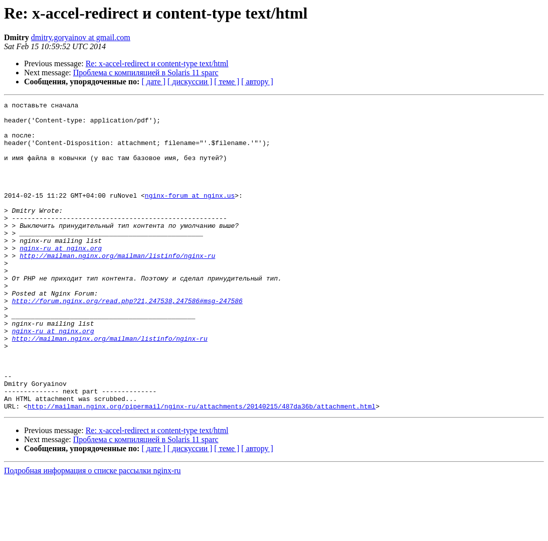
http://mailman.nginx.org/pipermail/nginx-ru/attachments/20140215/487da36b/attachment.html (202, 467)
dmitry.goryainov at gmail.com (80, 37)
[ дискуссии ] (189, 81)
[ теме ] (226, 81)
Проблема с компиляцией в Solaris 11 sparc (146, 72)
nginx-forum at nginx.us (190, 214)
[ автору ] (257, 81)
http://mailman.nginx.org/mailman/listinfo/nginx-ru (117, 287)
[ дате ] (153, 81)
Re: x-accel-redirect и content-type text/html (157, 63)
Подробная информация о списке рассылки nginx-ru (92, 532)
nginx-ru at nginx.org (61, 278)
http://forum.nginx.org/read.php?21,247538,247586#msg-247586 (127, 341)
